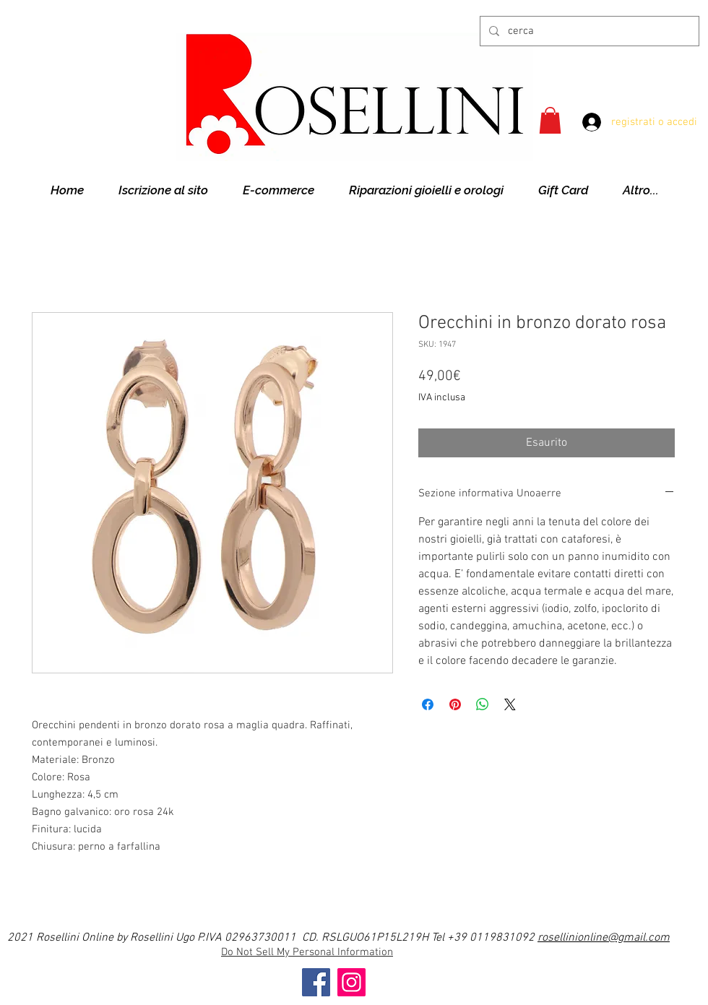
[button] (550, 120)
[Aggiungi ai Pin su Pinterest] (455, 704)
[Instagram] (351, 982)
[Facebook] (316, 982)
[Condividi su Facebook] (427, 704)
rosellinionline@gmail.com (604, 938)
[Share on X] (510, 704)
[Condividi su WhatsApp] (482, 704)
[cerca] (588, 31)
